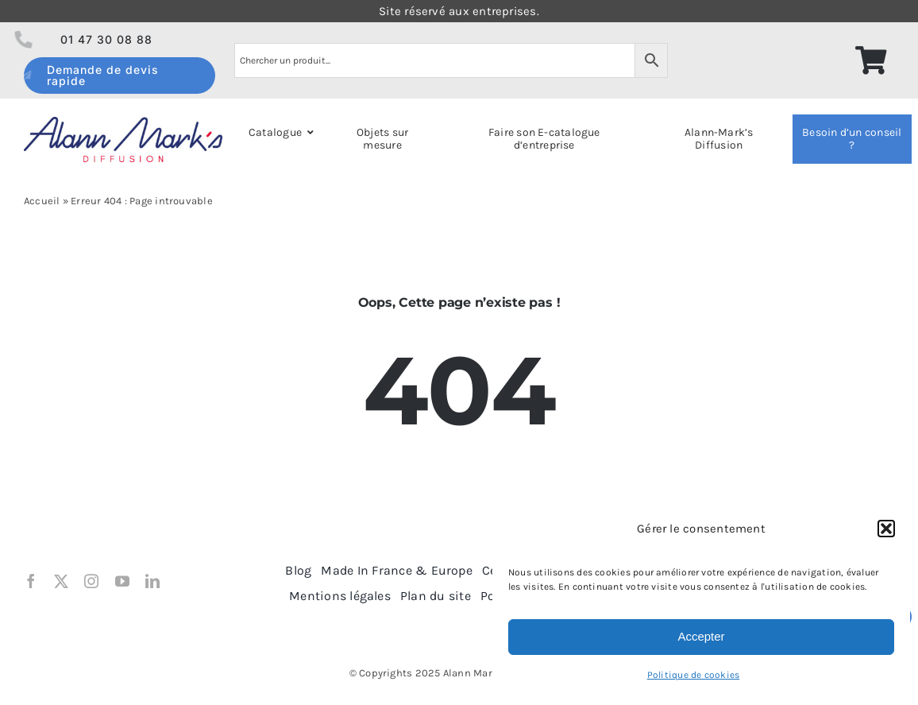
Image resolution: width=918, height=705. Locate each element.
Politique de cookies (693, 674)
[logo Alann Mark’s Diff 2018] (123, 122)
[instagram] (91, 581)
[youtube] (122, 581)
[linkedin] (152, 581)
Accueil (42, 201)
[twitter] (61, 581)
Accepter (700, 636)
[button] (886, 528)
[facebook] (31, 581)
